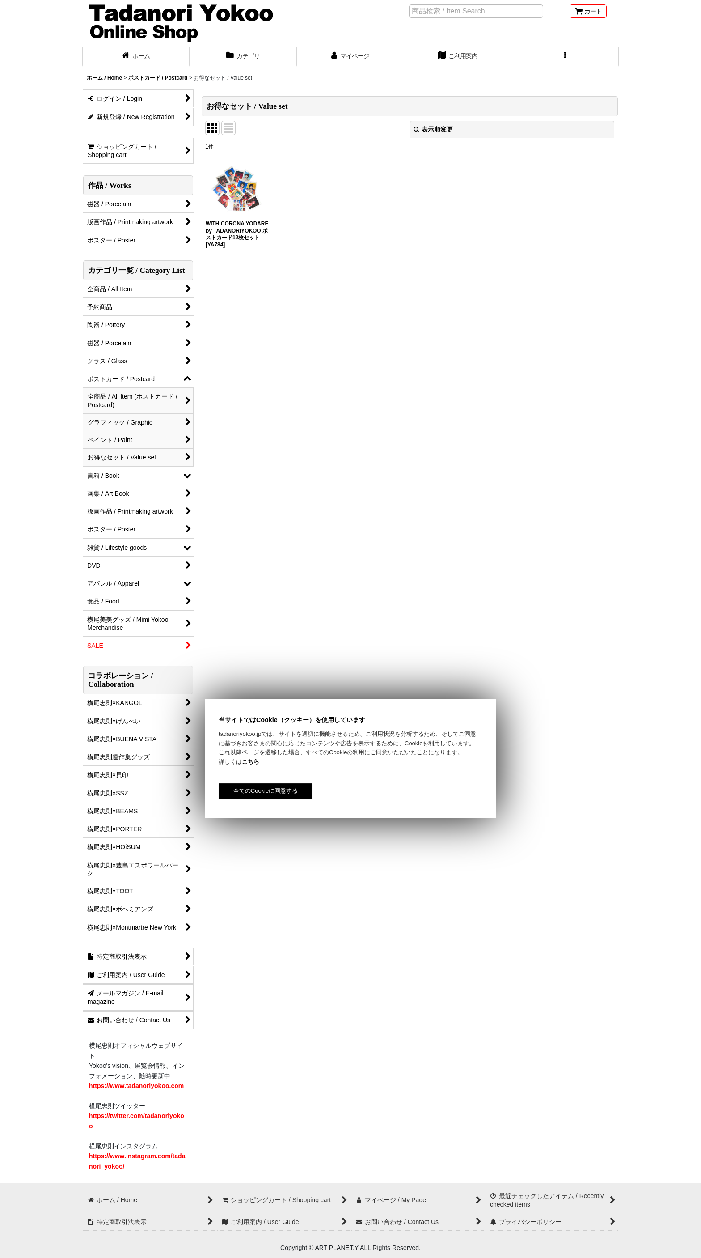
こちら (250, 761)
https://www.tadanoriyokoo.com (136, 1085)
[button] (565, 57)
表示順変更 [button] (433, 129)
